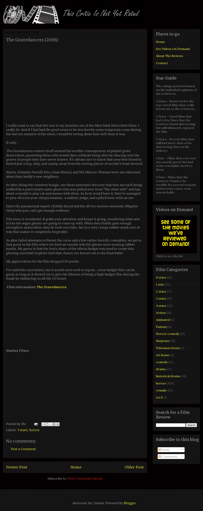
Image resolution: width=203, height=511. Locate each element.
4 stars (161, 306)
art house (163, 355)
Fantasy (161, 327)
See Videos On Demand (173, 49)
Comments (168, 456)
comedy (162, 362)
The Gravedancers (51, 287)
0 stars (161, 277)
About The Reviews (169, 56)
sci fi (159, 397)
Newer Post (16, 467)
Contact (162, 63)
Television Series (168, 348)
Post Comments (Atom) (85, 478)
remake (161, 390)
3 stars (22, 430)
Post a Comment (23, 449)
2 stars (161, 291)
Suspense (163, 341)
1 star (160, 284)
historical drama (168, 376)
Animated (163, 320)
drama (161, 369)
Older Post (134, 467)
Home (76, 467)
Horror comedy (167, 334)
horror (34, 430)
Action (160, 313)
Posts (164, 450)
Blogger (130, 503)
